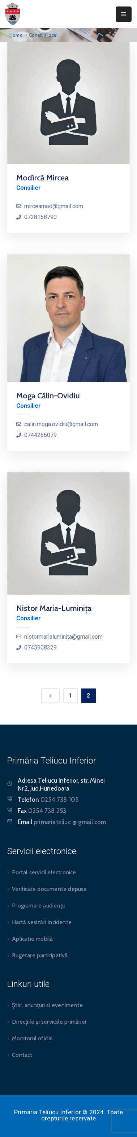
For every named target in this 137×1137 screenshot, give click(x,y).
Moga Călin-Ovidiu (48, 396)
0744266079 (40, 435)
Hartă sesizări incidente (42, 922)
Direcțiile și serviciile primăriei (49, 1021)
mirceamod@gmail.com (53, 206)
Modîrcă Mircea (42, 178)
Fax (42, 810)
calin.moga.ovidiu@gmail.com (61, 424)
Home (16, 35)
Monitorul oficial (32, 1038)
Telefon (48, 799)
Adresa (27, 780)
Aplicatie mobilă (32, 938)
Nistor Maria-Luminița (53, 608)
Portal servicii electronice (44, 872)
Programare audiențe (38, 905)
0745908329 (40, 647)
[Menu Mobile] (124, 14)
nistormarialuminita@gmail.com (63, 636)
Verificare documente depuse (49, 888)
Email (62, 822)
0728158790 (40, 217)
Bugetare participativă (40, 955)
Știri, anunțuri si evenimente (47, 1005)
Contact (22, 1054)
